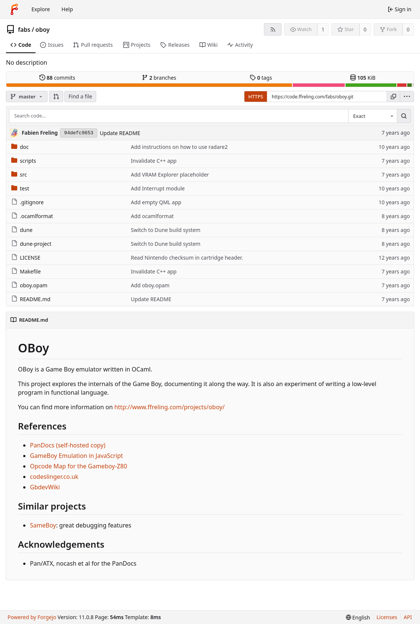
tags (261, 77)
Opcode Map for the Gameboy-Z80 (78, 466)
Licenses (387, 617)
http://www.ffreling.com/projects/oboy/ (169, 407)
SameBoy (43, 525)
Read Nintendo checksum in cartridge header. (187, 257)
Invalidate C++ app (154, 160)
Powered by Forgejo (31, 617)
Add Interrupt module (158, 188)
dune (22, 229)
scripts (23, 160)
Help (67, 9)
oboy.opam (29, 285)
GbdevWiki (45, 487)
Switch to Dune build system (166, 229)
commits (57, 77)
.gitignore (27, 202)
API (408, 617)
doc (20, 146)
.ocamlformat (32, 216)
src (19, 174)
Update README (120, 133)
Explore (40, 9)
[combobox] (372, 116)
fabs (24, 29)
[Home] (14, 9)
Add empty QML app (156, 202)
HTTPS (255, 96)
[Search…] (404, 116)
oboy (43, 29)
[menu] (407, 96)
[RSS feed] (272, 29)
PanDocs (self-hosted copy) (68, 445)
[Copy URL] (393, 96)
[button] (56, 96)
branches (159, 77)
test (20, 188)
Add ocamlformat (152, 216)
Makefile (26, 271)
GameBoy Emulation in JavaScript (76, 456)
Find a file (80, 96)
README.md (31, 299)
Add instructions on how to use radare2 (179, 146)
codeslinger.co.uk (54, 476)
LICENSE (25, 257)
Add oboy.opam (150, 285)
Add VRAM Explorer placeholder (170, 174)
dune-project (31, 243)
